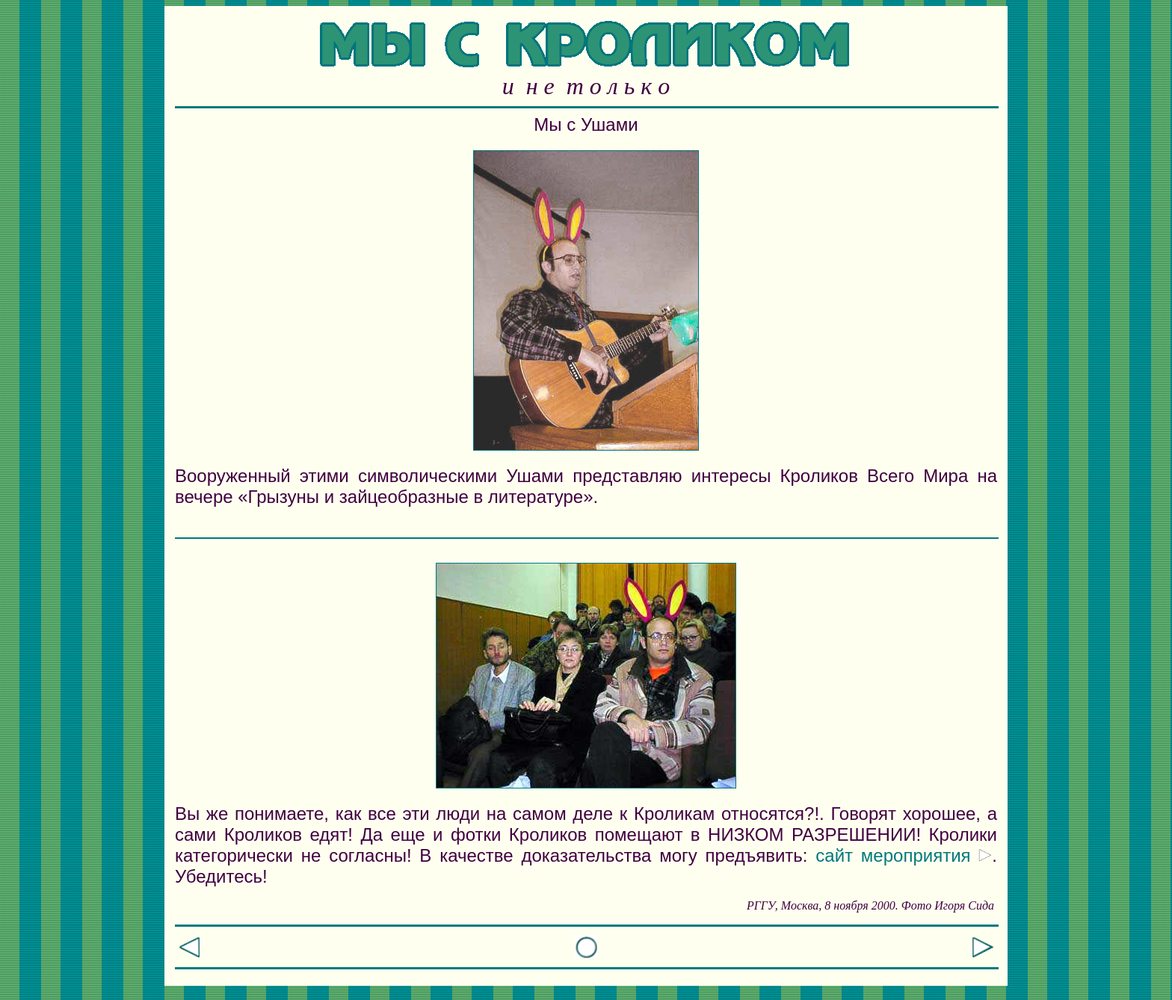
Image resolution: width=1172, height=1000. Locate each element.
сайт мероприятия (903, 855)
